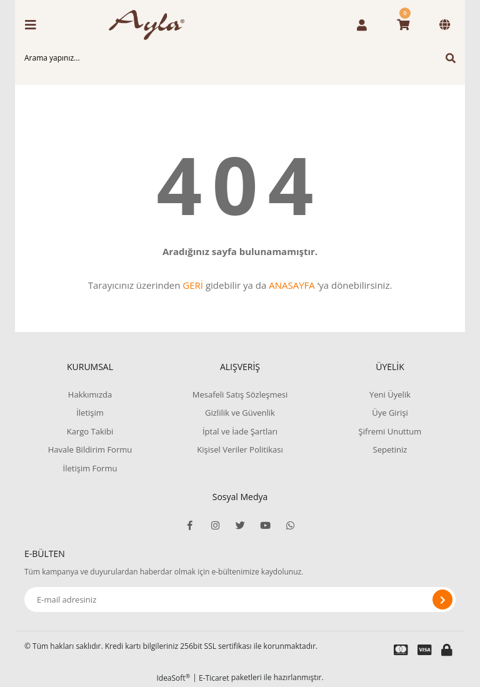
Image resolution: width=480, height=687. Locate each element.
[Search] (240, 58)
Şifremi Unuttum (390, 431)
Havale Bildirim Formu (90, 449)
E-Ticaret (214, 678)
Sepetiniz (390, 449)
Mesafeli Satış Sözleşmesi (240, 394)
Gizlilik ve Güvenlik (240, 412)
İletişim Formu (90, 468)
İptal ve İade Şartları (240, 431)
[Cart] (403, 25)
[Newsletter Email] (240, 599)
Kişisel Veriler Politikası (239, 449)
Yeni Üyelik (390, 394)
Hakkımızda (90, 394)
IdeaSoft (173, 678)
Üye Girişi (390, 412)
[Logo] (151, 25)
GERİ (192, 285)
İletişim (90, 412)
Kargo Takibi (90, 431)
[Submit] (442, 599)
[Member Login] (362, 25)
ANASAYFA (292, 285)
